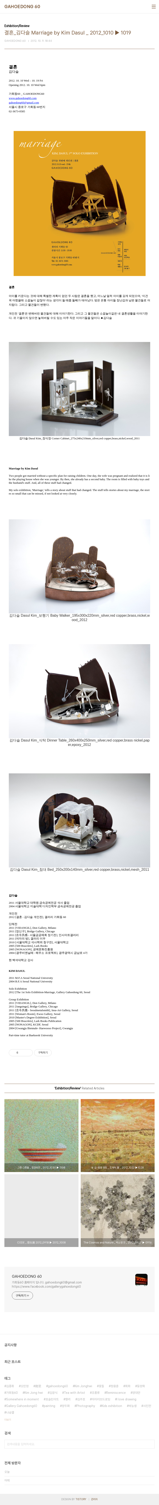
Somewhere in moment (22, 1399)
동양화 (141, 1386)
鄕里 (38, 1386)
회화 (127, 1386)
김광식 (53, 1392)
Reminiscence (116, 1392)
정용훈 (115, 1386)
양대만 (136, 1392)
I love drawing (126, 1399)
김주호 (81, 1399)
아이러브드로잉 (101, 1399)
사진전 (147, 1406)
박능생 (133, 1406)
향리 (68, 1399)
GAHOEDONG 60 (22, 6)
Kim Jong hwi (33, 1392)
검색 (150, 1444)
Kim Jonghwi (83, 1386)
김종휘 (10, 1386)
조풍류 (96, 1392)
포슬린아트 (52, 1399)
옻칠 (101, 1386)
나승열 (10, 1412)
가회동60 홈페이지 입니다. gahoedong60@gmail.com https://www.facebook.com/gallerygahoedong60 (47, 1284)
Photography (85, 1406)
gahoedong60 (58, 1386)
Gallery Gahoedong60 (21, 1406)
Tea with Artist (74, 1392)
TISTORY (80, 1499)
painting (49, 1406)
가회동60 (12, 1392)
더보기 (7, 1419)
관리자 (94, 1499)
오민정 (25, 1386)
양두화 (66, 1406)
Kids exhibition (112, 1406)
